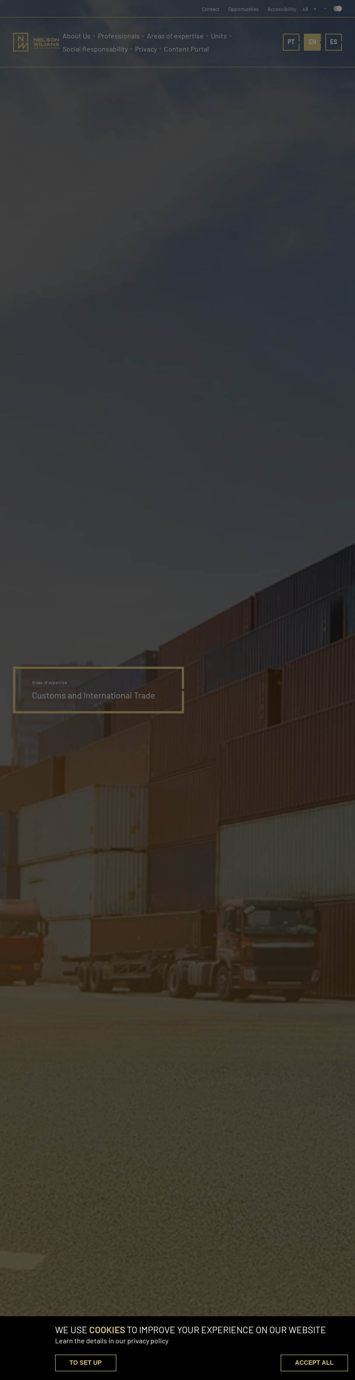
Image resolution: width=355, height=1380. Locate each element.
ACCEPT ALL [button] (314, 1362)
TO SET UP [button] (86, 1362)
